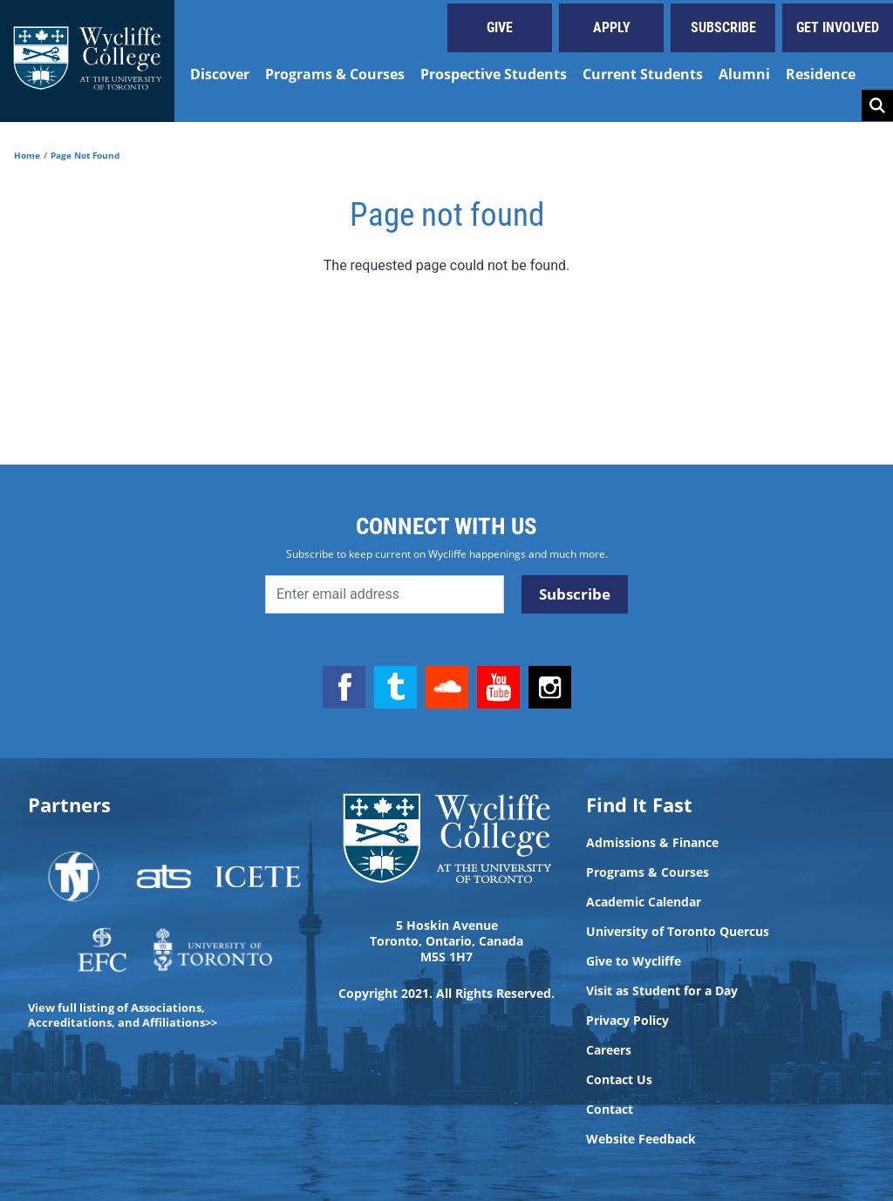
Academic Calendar (643, 902)
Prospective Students (493, 74)
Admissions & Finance (652, 843)
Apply (612, 27)
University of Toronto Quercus (677, 932)
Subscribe (723, 27)
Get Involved (837, 27)
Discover (219, 74)
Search (877, 105)
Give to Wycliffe (633, 961)
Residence (821, 74)
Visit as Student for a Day (662, 991)
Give (500, 27)
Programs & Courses (335, 74)
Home (27, 155)
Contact (609, 1109)
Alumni (744, 74)
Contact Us (619, 1080)
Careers (608, 1050)
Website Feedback (641, 1139)
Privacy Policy (627, 1020)
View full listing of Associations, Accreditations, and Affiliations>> (122, 1015)
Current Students (643, 74)
